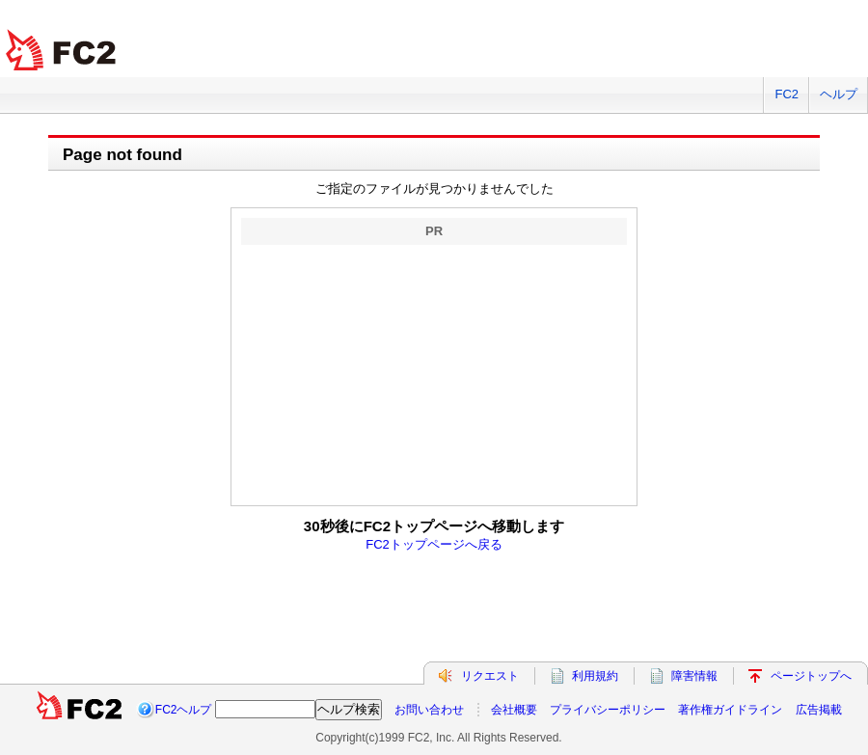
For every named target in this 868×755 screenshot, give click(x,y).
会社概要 (514, 709)
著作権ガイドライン (730, 709)
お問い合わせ (429, 709)
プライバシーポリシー (607, 709)
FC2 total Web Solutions (62, 50)
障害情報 (694, 676)
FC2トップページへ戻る (434, 544)
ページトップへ (811, 676)
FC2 (786, 94)
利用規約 (595, 676)
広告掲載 (819, 709)
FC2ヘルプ (183, 709)
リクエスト (490, 676)
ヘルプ (838, 94)
